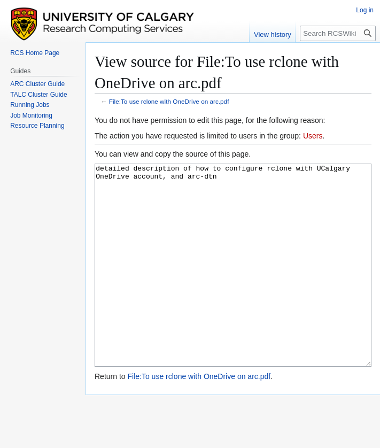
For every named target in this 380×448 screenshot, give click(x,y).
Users (313, 136)
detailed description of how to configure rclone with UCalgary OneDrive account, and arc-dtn (233, 285)
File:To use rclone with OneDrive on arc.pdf (169, 101)
